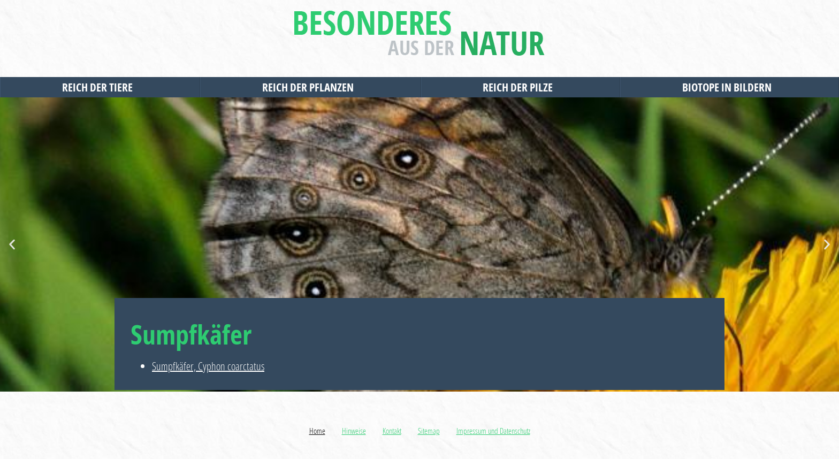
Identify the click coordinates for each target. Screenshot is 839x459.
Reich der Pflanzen (310, 87)
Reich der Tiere (100, 87)
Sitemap (429, 430)
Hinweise (354, 430)
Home (317, 430)
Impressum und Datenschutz (493, 430)
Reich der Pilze (520, 87)
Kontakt (392, 430)
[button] (12, 244)
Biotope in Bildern (729, 87)
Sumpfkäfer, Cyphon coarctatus (208, 366)
